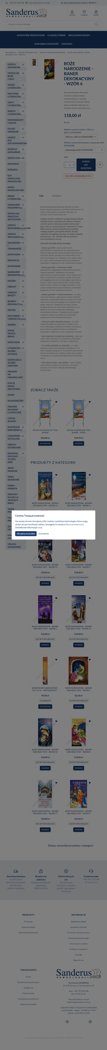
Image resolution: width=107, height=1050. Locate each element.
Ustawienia (43, 533)
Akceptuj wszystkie (26, 533)
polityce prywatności (75, 524)
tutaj (40, 527)
